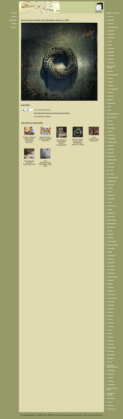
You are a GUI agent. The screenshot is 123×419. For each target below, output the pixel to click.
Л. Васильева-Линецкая (111, 66)
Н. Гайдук (109, 82)
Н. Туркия (109, 333)
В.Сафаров (110, 291)
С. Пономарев (111, 255)
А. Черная (109, 377)
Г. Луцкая (109, 209)
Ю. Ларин (109, 188)
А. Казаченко (110, 135)
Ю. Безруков (110, 34)
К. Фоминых (110, 351)
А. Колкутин (110, 163)
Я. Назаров (110, 238)
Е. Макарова (110, 213)
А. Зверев (109, 131)
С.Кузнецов (110, 184)
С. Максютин (110, 216)
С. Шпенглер (110, 398)
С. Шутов (109, 402)
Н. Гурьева (109, 96)
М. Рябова (109, 284)
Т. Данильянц (110, 103)
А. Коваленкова (111, 160)
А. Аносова (110, 23)
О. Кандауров (110, 138)
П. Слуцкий (110, 305)
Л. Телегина (110, 323)
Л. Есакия (109, 121)
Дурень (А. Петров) (112, 13)
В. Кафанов (110, 149)
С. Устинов (110, 344)
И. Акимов (109, 16)
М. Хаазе (109, 362)
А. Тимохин (110, 326)
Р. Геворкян (110, 85)
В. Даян (108, 110)
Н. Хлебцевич (110, 370)
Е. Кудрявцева (111, 181)
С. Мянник (109, 234)
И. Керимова (110, 156)
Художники (13, 20)
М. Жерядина (110, 128)
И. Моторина (110, 227)
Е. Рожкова (110, 280)
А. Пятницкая (110, 266)
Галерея (14, 23)
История (14, 13)
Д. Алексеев (110, 20)
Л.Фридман (110, 358)
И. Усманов (110, 340)
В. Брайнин (110, 59)
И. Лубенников (111, 206)
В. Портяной (110, 262)
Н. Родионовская (112, 277)
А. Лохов (109, 202)
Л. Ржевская (110, 273)
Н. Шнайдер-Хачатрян (110, 394)
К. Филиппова (111, 347)
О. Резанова (110, 269)
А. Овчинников (111, 241)
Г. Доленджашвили (112, 114)
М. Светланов (110, 294)
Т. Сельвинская (111, 298)
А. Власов (109, 78)
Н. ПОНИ (109, 252)
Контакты (13, 27)
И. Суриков (110, 316)
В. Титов (109, 330)
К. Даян (108, 106)
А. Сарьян (109, 287)
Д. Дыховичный (111, 117)
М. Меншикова (111, 223)
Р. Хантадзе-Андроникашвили (112, 366)
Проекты (14, 16)
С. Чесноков (110, 384)
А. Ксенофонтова (112, 177)
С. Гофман (109, 92)
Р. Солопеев (110, 308)
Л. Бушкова (110, 62)
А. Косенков (110, 167)
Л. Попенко (110, 259)
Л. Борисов (110, 55)
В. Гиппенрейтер (111, 89)
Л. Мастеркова (111, 220)
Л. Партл (109, 191)
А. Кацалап (110, 153)
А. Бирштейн (110, 38)
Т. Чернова (110, 381)
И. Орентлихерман (112, 245)
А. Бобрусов (110, 48)
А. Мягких (109, 231)
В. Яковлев (110, 405)
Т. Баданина (110, 30)
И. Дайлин (109, 99)
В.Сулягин (109, 312)
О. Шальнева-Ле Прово (111, 388)
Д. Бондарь (110, 52)
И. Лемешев (110, 195)
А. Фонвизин (110, 355)
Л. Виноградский (112, 75)
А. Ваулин (109, 71)
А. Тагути (109, 319)
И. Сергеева (110, 301)
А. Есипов (109, 124)
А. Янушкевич (111, 409)
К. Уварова (109, 337)
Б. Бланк (109, 45)
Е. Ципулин (110, 374)
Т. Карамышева (111, 142)
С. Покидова (110, 248)
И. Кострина (110, 174)
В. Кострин (110, 170)
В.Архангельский (112, 27)
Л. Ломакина (110, 199)
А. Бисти (109, 41)
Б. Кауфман (110, 145)
